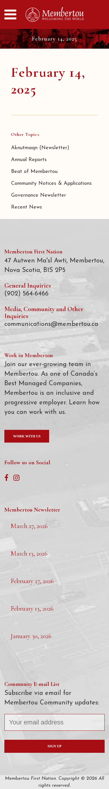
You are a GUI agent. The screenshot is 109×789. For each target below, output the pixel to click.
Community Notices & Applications (51, 183)
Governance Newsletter (38, 195)
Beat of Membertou (34, 171)
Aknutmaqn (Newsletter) (40, 148)
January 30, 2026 (31, 636)
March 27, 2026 (29, 526)
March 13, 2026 (29, 553)
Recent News (26, 207)
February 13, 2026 (32, 608)
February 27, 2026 (32, 581)
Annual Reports (29, 159)
